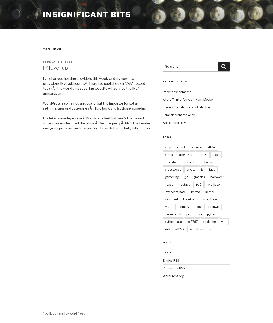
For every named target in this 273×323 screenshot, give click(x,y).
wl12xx (179, 229)
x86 (212, 229)
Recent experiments (177, 92)
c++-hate (191, 162)
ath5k (211, 147)
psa (199, 214)
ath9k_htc (185, 154)
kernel (209, 192)
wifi (167, 229)
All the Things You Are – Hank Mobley (188, 99)
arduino (197, 147)
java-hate (213, 184)
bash (216, 154)
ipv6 (198, 184)
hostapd (184, 184)
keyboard (171, 199)
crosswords (173, 169)
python (212, 214)
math (168, 207)
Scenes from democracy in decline (186, 107)
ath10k (202, 154)
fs (202, 169)
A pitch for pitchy (174, 122)
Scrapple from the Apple (179, 115)
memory (183, 207)
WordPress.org (173, 276)
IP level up (55, 67)
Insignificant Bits (87, 14)
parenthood (173, 214)
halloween (217, 177)
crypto (191, 169)
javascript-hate (175, 192)
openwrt (213, 207)
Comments (174, 268)
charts (207, 162)
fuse (212, 169)
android (181, 147)
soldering (209, 221)
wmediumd (197, 229)
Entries (171, 260)
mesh (198, 207)
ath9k (169, 154)
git (186, 177)
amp (168, 147)
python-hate (173, 221)
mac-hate (210, 199)
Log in (167, 253)
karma (195, 192)
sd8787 (192, 221)
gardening (172, 177)
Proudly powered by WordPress (63, 313)
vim (223, 221)
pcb (188, 214)
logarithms (190, 199)
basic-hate (172, 162)
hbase (169, 184)
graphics (199, 177)
